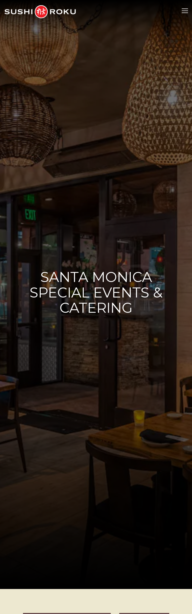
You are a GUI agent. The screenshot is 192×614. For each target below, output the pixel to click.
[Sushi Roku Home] (40, 11)
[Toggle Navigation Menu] (185, 11)
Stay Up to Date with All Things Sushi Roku (96, 608)
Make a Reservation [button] (96, 596)
